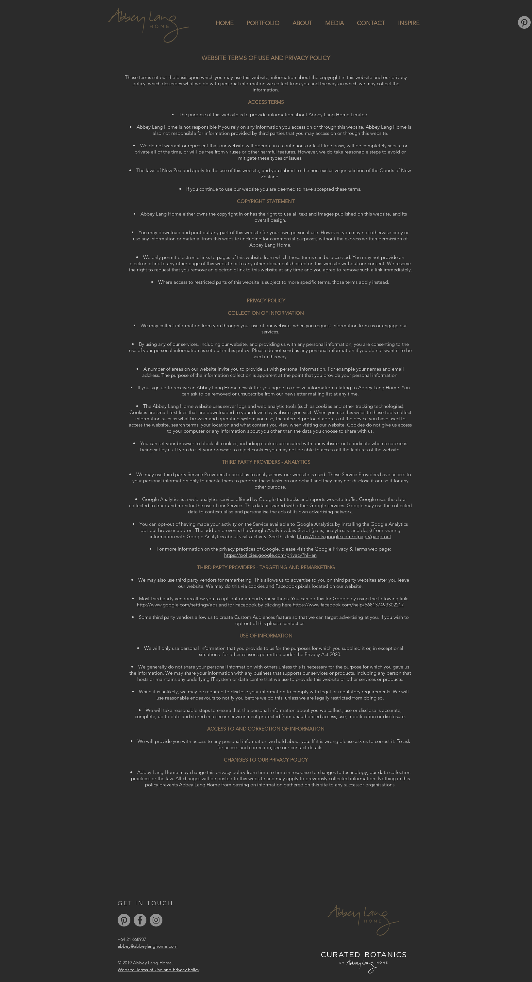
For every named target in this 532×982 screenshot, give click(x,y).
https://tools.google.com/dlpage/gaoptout (344, 536)
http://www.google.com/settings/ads (177, 605)
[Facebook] (140, 920)
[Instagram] (156, 920)
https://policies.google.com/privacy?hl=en (270, 555)
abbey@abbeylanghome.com (147, 946)
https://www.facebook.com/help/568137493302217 (348, 605)
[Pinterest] (524, 22)
